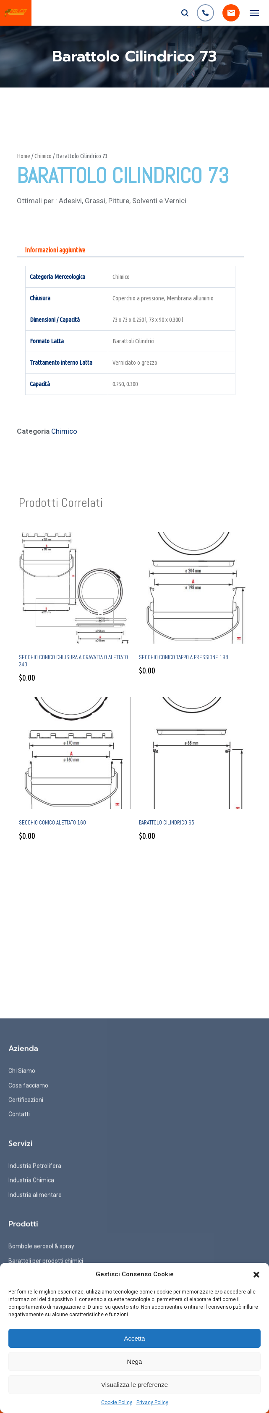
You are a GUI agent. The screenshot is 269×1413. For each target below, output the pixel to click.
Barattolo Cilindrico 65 (166, 822)
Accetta (134, 1338)
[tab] (55, 250)
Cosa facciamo (28, 1250)
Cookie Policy (116, 1402)
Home (23, 155)
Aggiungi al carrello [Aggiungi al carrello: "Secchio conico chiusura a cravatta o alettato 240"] (69, 612)
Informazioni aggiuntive (55, 250)
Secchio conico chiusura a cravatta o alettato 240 (73, 661)
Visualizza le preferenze (134, 1384)
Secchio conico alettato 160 (52, 822)
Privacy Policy (152, 1402)
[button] (256, 1274)
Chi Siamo (21, 1236)
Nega (134, 1361)
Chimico (43, 155)
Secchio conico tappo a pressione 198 (183, 657)
